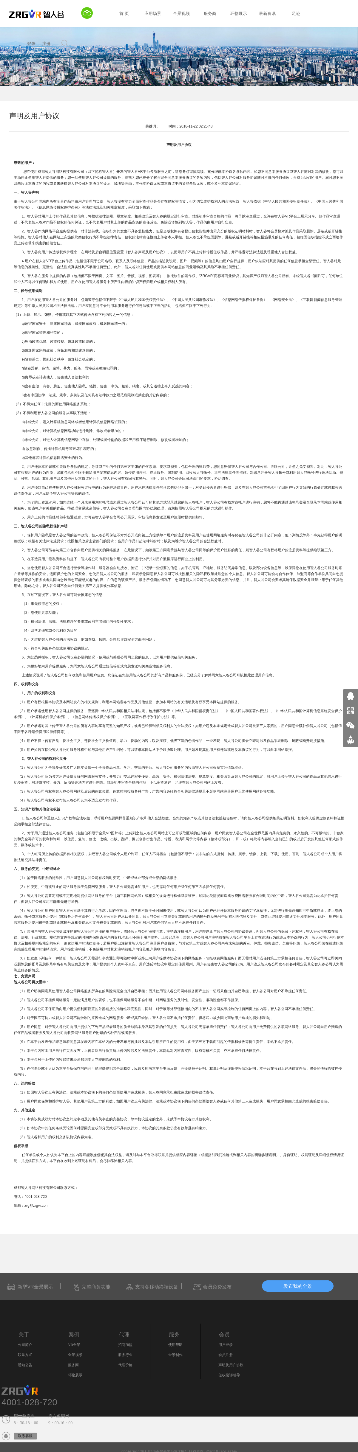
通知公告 (25, 1365)
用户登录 (225, 1345)
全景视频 (181, 13)
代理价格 (125, 1365)
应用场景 (152, 13)
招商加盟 (125, 1345)
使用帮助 (175, 1345)
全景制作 (175, 1355)
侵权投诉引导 (229, 1375)
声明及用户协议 (230, 1365)
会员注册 (225, 1355)
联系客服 (25, 1436)
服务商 (210, 13)
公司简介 (25, 1345)
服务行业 (125, 1355)
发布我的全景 (298, 1286)
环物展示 (238, 13)
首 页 (124, 13)
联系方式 (25, 1355)
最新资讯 (267, 13)
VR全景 (74, 1345)
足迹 (296, 13)
